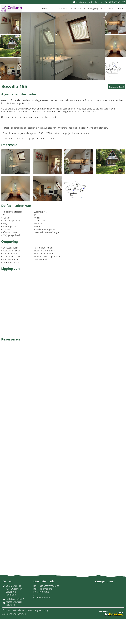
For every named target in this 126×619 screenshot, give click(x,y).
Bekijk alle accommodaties (46, 585)
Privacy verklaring (39, 610)
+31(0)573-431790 (115, 2)
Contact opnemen (42, 597)
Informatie (76, 8)
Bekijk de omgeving (42, 588)
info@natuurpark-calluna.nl (87, 2)
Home (45, 8)
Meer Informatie (41, 591)
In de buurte (107, 8)
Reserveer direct (116, 87)
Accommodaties (59, 8)
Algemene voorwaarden (14, 613)
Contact (121, 8)
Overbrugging (91, 8)
